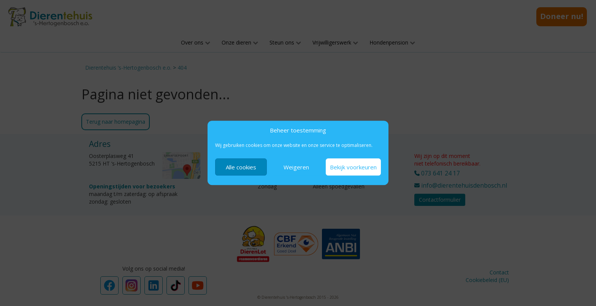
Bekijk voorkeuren (353, 167)
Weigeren (296, 167)
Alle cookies (241, 167)
